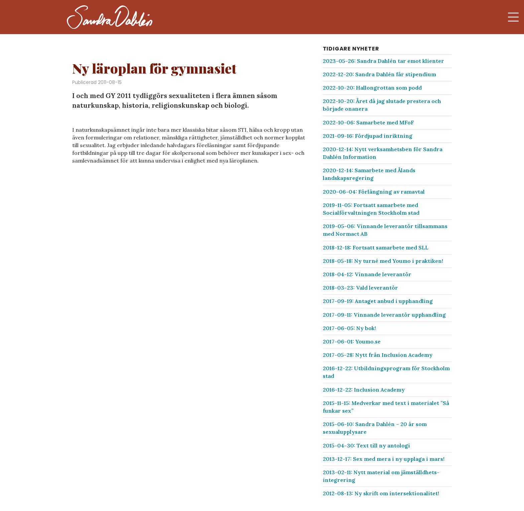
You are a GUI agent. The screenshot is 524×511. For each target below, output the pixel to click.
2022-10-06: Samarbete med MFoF (368, 122)
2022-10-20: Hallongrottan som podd (372, 87)
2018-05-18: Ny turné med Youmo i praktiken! (383, 261)
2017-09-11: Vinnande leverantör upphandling (384, 314)
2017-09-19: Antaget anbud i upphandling (378, 301)
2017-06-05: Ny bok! (349, 328)
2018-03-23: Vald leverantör (360, 287)
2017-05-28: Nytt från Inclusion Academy (377, 354)
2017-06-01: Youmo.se (352, 341)
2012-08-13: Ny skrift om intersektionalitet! (381, 493)
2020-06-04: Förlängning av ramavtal (374, 191)
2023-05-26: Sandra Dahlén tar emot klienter (383, 61)
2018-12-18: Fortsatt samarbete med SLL (375, 247)
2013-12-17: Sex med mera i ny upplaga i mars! (383, 458)
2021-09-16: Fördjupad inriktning (367, 135)
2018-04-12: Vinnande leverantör (367, 274)
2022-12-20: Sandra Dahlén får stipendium (379, 74)
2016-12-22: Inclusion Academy (364, 389)
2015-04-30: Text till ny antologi (366, 445)
